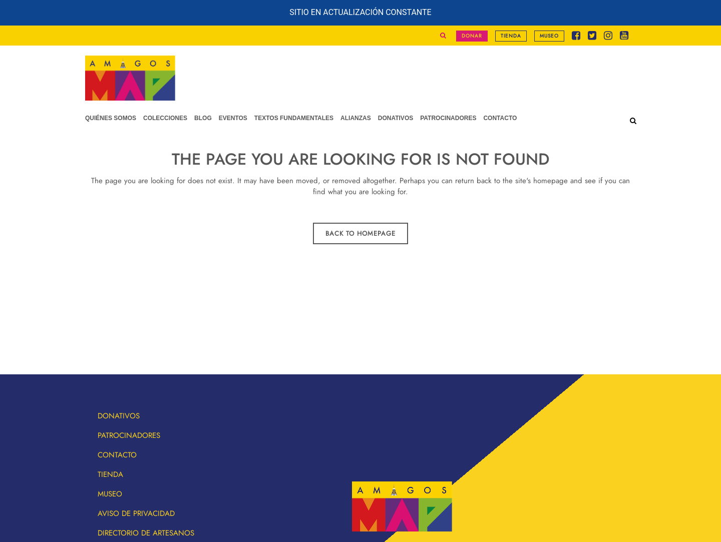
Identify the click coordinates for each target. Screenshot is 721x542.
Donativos (119, 415)
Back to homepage (360, 233)
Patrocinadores (129, 435)
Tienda (511, 36)
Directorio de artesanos (146, 532)
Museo (549, 36)
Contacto (117, 454)
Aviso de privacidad (136, 513)
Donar (472, 36)
